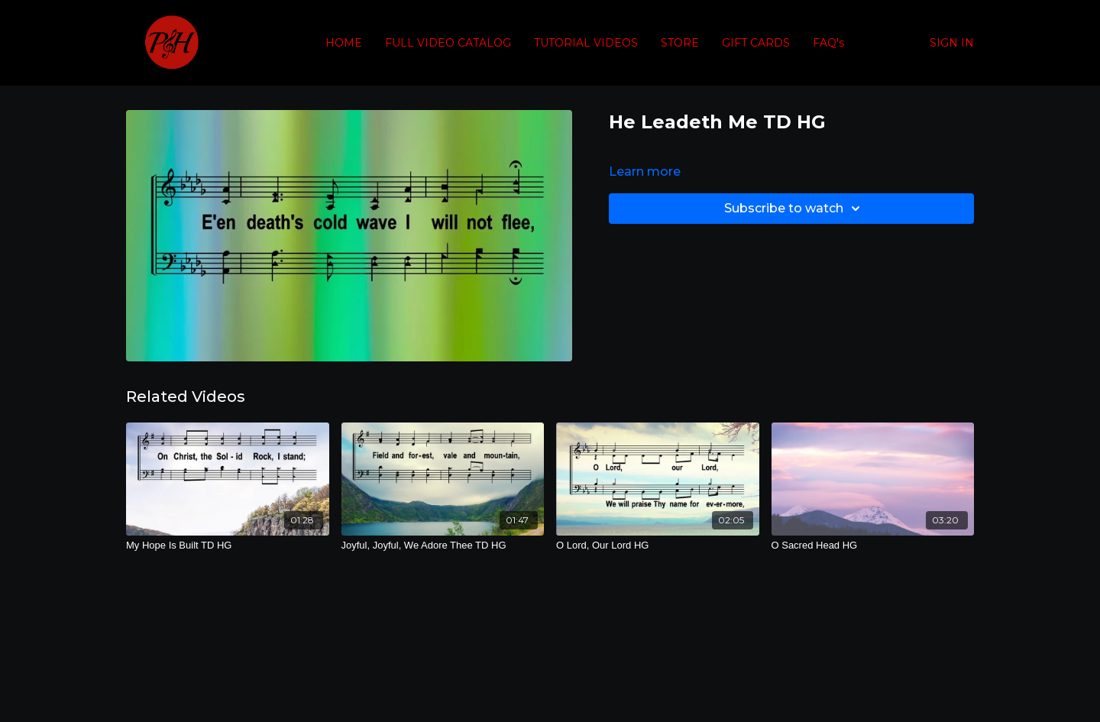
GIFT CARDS (756, 43)
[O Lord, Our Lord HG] (657, 545)
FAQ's (828, 43)
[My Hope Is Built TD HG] (227, 545)
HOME (343, 43)
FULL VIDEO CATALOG (448, 43)
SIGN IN (952, 43)
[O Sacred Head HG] (873, 545)
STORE (680, 43)
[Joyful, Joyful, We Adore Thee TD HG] (443, 545)
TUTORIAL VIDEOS (586, 43)
